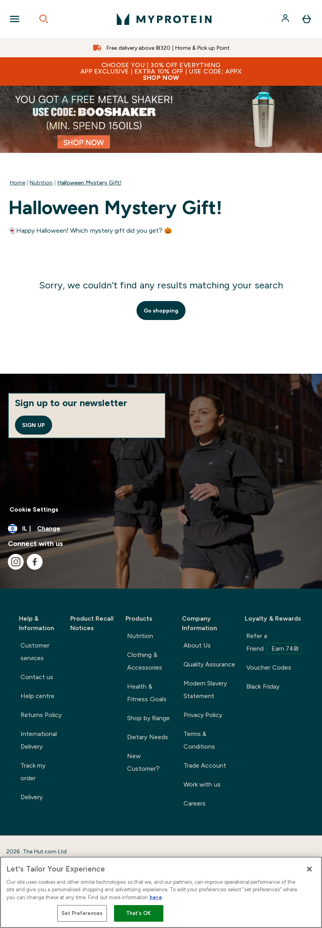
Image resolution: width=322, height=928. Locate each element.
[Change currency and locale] (161, 528)
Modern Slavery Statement (205, 689)
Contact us (37, 677)
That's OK (138, 913)
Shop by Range (148, 718)
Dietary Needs (147, 737)
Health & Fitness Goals (146, 692)
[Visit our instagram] (16, 562)
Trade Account (204, 765)
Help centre (37, 696)
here (156, 897)
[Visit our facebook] (35, 562)
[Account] (286, 18)
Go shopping (161, 310)
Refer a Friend (273, 643)
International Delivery (39, 740)
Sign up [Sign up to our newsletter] (33, 425)
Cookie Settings (33, 509)
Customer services (35, 651)
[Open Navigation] (14, 19)
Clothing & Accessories (144, 661)
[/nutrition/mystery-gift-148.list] (161, 119)
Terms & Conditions (199, 740)
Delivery (32, 797)
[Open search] (43, 18)
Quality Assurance (209, 664)
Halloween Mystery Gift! (89, 182)
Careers (194, 803)
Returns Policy (41, 715)
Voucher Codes (268, 667)
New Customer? (143, 762)
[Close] (309, 869)
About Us (197, 645)
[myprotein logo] (164, 19)
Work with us (202, 784)
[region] (161, 892)
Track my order (33, 771)
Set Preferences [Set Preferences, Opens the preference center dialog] (82, 913)
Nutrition (41, 182)
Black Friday (262, 686)
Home (17, 182)
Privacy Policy (202, 715)
